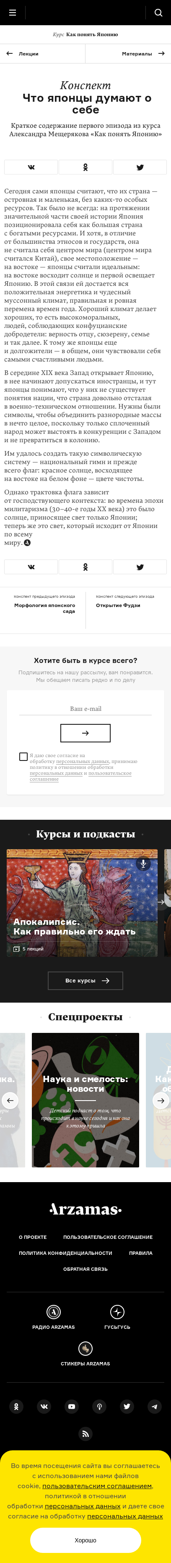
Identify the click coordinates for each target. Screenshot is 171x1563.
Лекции (29, 53)
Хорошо (85, 1540)
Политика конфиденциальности (65, 1253)
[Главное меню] (12, 12)
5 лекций (33, 949)
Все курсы (80, 980)
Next (161, 902)
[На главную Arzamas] (85, 12)
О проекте (33, 1237)
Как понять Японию (85, 34)
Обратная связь (85, 1269)
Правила (141, 1253)
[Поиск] (158, 12)
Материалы (137, 53)
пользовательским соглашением (97, 1485)
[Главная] (85, 1209)
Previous (10, 1100)
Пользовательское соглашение (108, 1237)
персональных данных (83, 1506)
